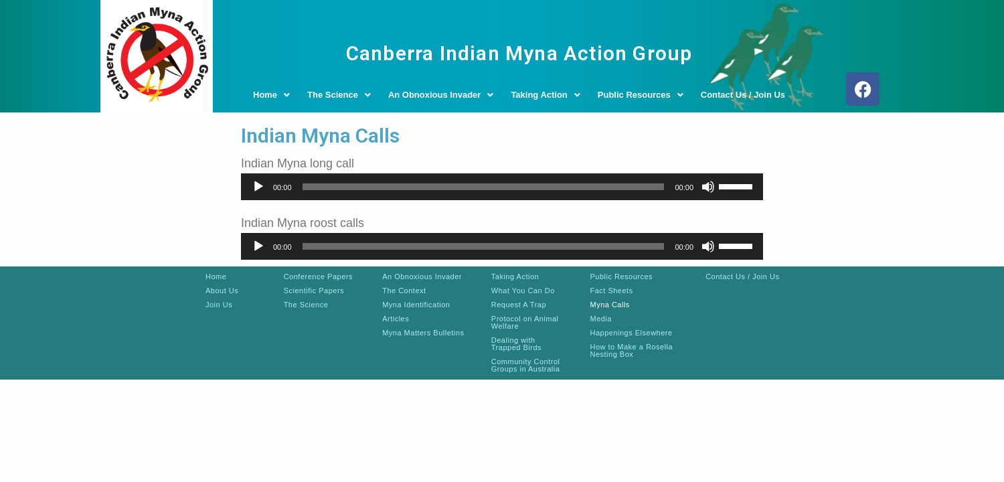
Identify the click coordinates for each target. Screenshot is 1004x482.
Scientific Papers (314, 291)
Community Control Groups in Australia (525, 365)
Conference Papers (318, 276)
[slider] (484, 186)
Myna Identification (416, 305)
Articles (395, 319)
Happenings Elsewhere (631, 333)
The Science (339, 95)
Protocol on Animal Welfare (525, 322)
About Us (221, 291)
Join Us (218, 305)
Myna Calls (609, 305)
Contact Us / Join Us (743, 95)
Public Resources (640, 95)
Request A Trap (518, 305)
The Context (404, 291)
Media (600, 319)
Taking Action (545, 95)
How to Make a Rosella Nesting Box (631, 350)
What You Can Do (523, 291)
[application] (502, 186)
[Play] (258, 186)
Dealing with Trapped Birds (516, 343)
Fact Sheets (611, 291)
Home (271, 95)
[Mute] (708, 186)
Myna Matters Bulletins (423, 333)
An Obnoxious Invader (441, 95)
